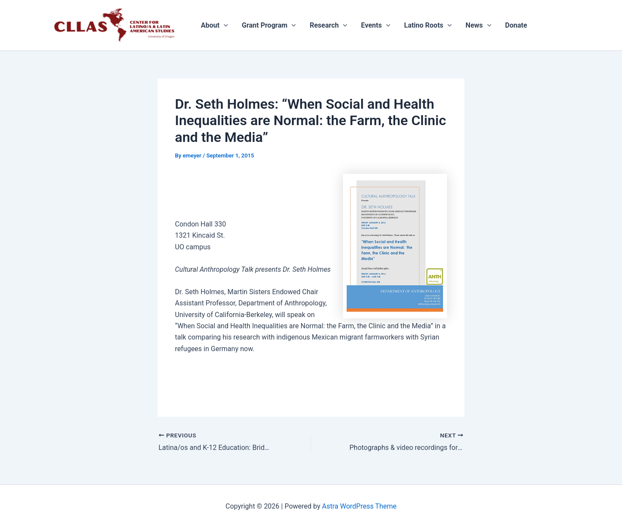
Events (375, 25)
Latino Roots (427, 25)
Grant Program (269, 25)
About (214, 25)
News (479, 25)
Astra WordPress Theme (359, 506)
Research (328, 25)
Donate (516, 25)
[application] (223, 25)
